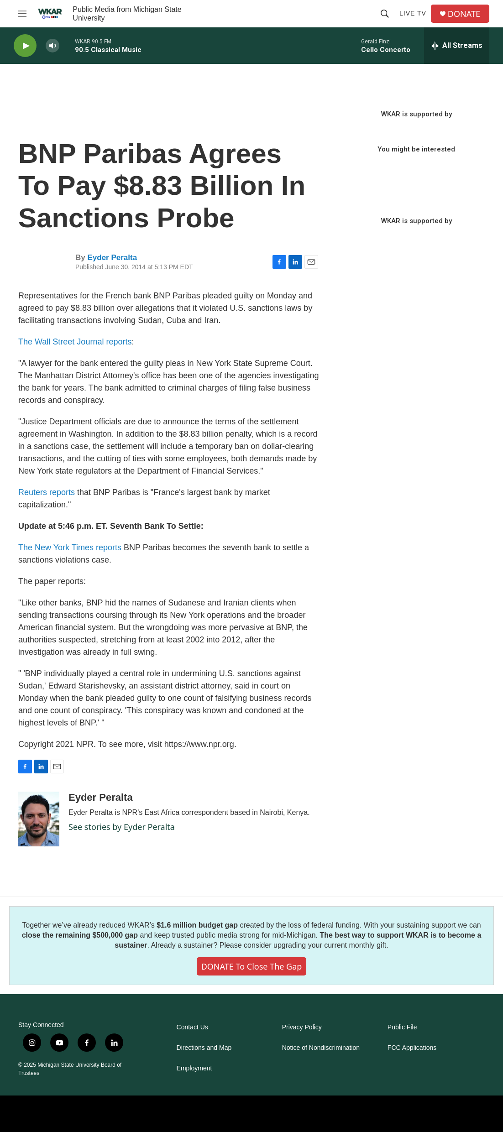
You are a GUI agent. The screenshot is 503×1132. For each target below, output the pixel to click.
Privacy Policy (302, 1027)
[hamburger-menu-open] (22, 14)
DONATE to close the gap (251, 966)
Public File (402, 1027)
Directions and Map (204, 1047)
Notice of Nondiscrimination (321, 1047)
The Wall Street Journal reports (74, 341)
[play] (25, 46)
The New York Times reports (69, 547)
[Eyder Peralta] (38, 819)
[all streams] (456, 45)
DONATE (464, 14)
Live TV (412, 13)
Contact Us (192, 1027)
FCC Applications (412, 1047)
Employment (194, 1068)
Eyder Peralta (112, 257)
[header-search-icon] (384, 14)
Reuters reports (46, 492)
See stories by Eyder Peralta (121, 826)
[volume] (52, 46)
